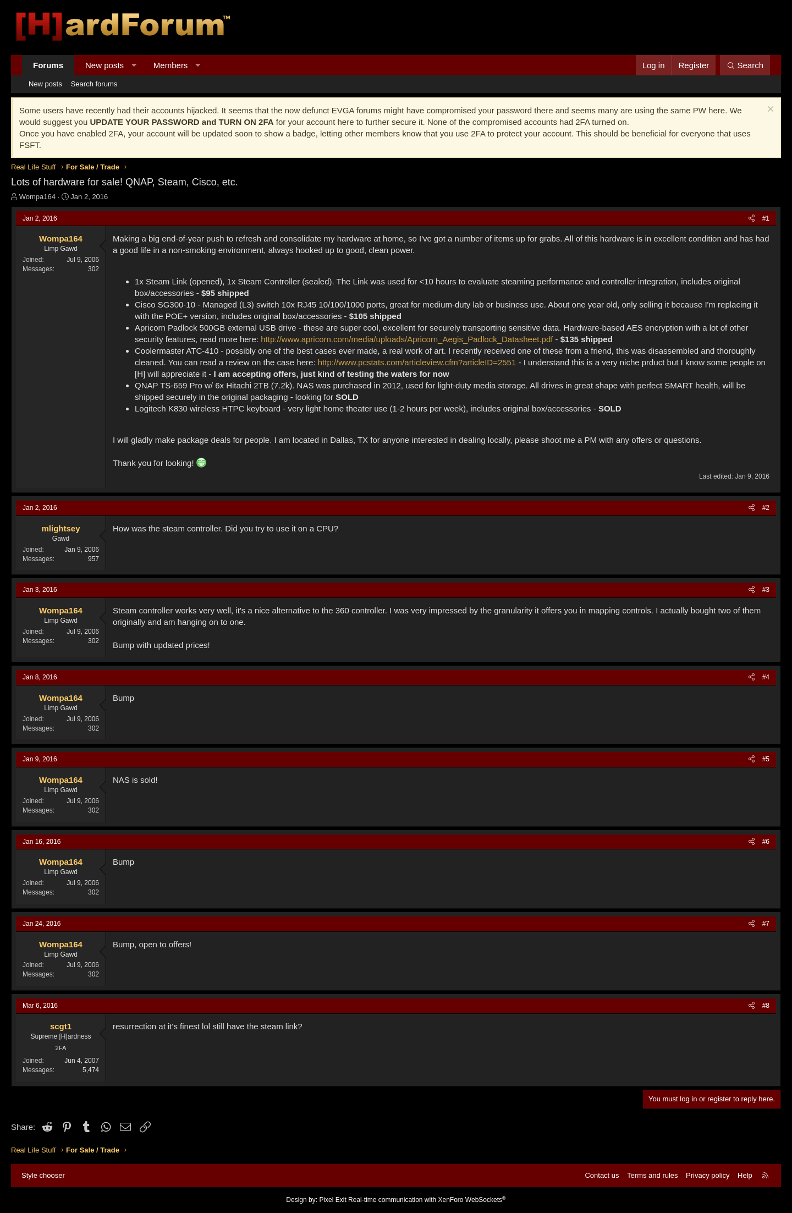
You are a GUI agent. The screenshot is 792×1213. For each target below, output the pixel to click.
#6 (765, 842)
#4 (765, 677)
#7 (765, 923)
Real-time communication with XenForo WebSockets (427, 1200)
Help (745, 1175)
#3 (765, 590)
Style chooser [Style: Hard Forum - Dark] (43, 1175)
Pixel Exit (332, 1200)
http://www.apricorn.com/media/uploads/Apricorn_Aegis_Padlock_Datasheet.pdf (407, 339)
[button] (133, 65)
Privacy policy (707, 1175)
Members (170, 65)
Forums (48, 65)
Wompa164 (37, 197)
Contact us (602, 1175)
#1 (765, 218)
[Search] (745, 65)
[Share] (751, 218)
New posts (104, 65)
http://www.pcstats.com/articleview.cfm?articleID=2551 (417, 362)
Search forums (94, 84)
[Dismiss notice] (769, 110)
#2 (765, 508)
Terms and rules (652, 1175)
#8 (765, 1005)
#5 (765, 759)
